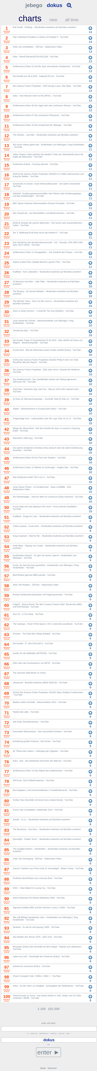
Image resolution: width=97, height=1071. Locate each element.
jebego (33, 5)
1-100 (41, 1009)
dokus (54, 5)
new (53, 19)
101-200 (53, 1009)
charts (29, 18)
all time (72, 19)
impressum (52, 1068)
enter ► (48, 1052)
